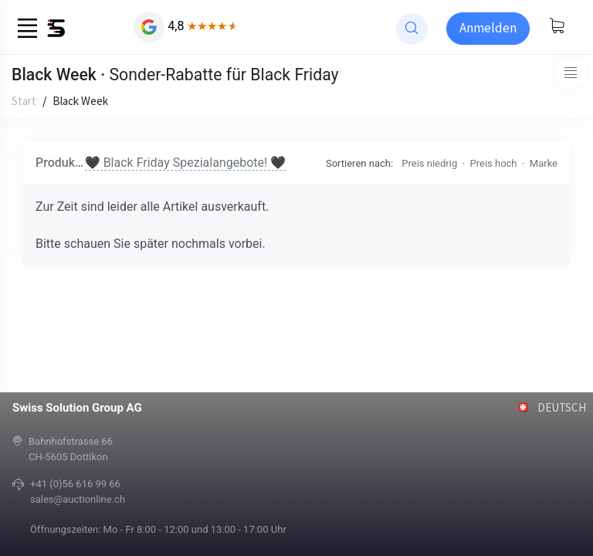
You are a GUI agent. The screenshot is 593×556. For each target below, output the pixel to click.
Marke (543, 163)
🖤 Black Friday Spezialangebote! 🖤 (185, 162)
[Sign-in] (488, 28)
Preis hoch (493, 163)
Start (24, 100)
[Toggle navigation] (571, 73)
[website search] (412, 29)
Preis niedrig (429, 163)
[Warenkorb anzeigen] (557, 27)
